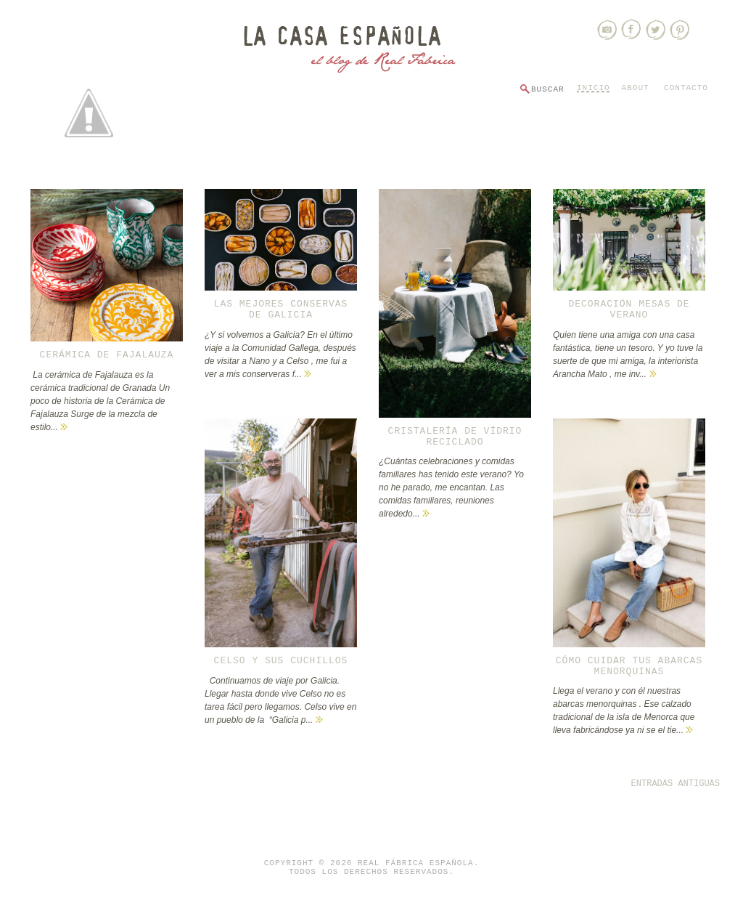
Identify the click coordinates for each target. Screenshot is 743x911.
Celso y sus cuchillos (281, 660)
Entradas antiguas (675, 784)
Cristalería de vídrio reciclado (455, 437)
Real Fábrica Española (416, 863)
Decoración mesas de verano (628, 309)
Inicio (593, 88)
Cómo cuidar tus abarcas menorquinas (629, 666)
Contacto (686, 88)
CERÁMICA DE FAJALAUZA (107, 354)
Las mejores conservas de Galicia (281, 309)
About (635, 88)
